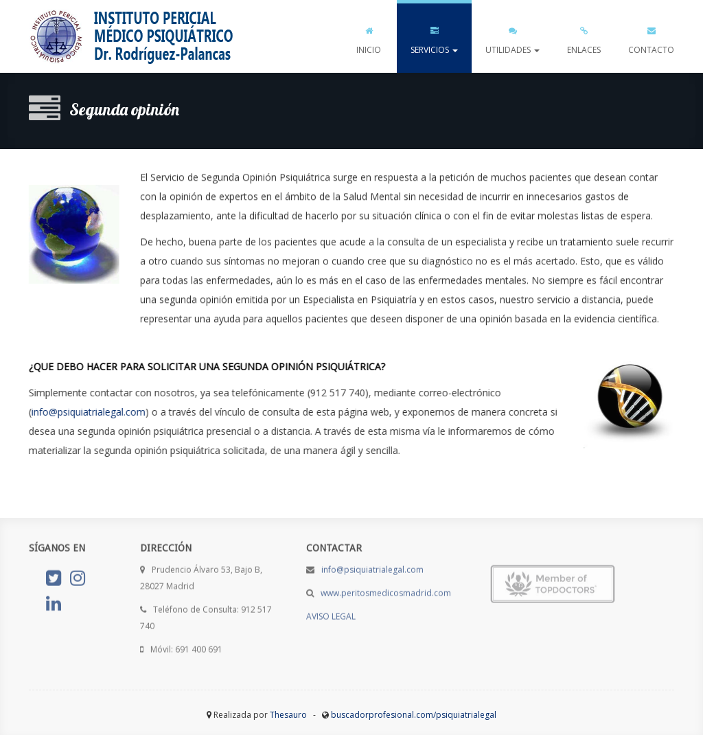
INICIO (368, 37)
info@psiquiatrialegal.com (88, 411)
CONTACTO (651, 37)
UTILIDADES (512, 37)
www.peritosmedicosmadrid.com (386, 590)
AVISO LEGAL (331, 614)
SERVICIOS (434, 37)
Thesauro (288, 715)
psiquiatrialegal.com (132, 36)
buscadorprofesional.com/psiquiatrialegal (413, 715)
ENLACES (584, 37)
